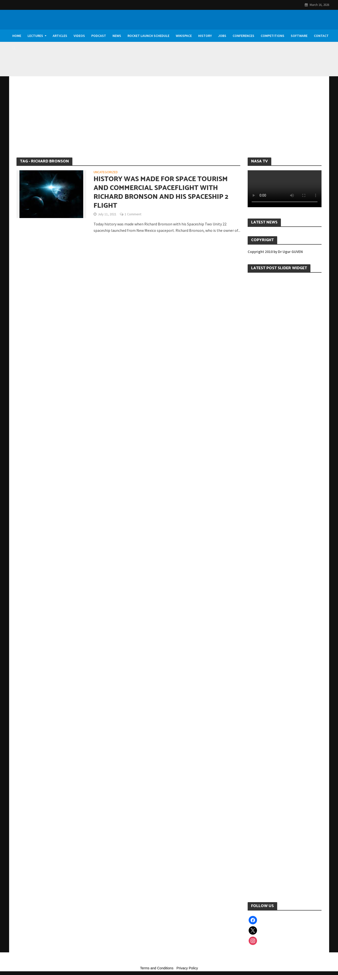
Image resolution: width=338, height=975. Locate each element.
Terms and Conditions (156, 968)
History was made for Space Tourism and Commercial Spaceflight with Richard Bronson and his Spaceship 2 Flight (161, 192)
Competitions (272, 35)
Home (16, 35)
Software (299, 35)
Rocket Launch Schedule (148, 35)
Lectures (35, 35)
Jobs (222, 35)
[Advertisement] (169, 120)
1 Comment (133, 214)
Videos (79, 35)
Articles (60, 35)
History (205, 35)
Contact (321, 35)
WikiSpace (184, 35)
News (117, 35)
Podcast (98, 35)
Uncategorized (106, 172)
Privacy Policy (187, 968)
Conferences (243, 35)
